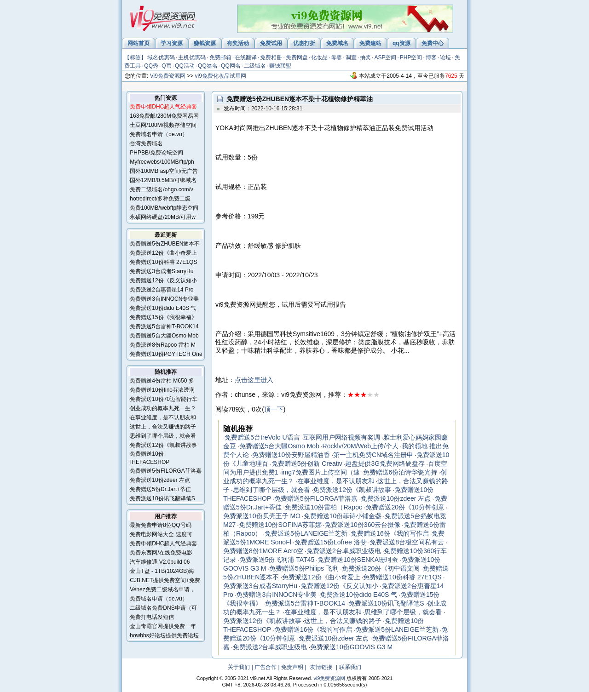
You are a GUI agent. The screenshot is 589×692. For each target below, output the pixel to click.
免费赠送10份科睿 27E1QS (163, 262)
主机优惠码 (192, 57)
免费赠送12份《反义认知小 (163, 280)
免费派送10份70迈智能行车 (163, 399)
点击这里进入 (254, 379)
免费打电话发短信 (152, 617)
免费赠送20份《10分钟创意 (404, 507)
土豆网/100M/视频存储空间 (163, 125)
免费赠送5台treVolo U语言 (262, 437)
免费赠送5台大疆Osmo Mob (164, 335)
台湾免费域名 (146, 143)
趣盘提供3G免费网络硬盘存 (385, 463)
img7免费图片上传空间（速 (320, 472)
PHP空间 (411, 57)
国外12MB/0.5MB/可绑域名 (163, 180)
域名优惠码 (161, 57)
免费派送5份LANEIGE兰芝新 (306, 533)
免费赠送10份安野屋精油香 (291, 454)
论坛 (445, 57)
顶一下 (273, 409)
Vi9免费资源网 (167, 76)
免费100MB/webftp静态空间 (164, 208)
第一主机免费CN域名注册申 (373, 454)
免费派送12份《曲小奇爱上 (163, 253)
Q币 (166, 66)
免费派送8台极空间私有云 (407, 542)
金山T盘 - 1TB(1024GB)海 (162, 571)
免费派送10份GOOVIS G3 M (351, 647)
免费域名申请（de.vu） (158, 134)
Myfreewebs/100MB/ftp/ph (162, 162)
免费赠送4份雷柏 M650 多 (162, 380)
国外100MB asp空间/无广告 (164, 171)
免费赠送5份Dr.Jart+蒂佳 (160, 489)
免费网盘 (297, 57)
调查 (351, 57)
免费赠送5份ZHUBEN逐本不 (165, 243)
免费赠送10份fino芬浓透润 (162, 390)
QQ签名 (208, 66)
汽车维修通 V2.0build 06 (160, 562)
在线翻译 (246, 57)
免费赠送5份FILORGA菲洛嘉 (165, 471)
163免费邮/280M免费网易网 (164, 116)
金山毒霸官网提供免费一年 (163, 626)
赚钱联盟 (280, 66)
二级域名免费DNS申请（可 (163, 608)
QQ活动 (185, 66)
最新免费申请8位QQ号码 (160, 525)
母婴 (336, 57)
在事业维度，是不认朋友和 (163, 417)
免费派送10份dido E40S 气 (163, 308)
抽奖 (365, 57)
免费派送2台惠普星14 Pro (161, 289)
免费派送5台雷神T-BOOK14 (164, 326)
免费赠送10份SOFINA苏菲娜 (280, 524)
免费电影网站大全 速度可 (161, 534)
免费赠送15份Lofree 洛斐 (330, 542)
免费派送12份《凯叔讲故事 (163, 445)
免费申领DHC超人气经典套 (163, 543)
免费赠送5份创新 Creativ (306, 463)
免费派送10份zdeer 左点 (160, 480)
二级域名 (255, 66)
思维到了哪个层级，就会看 (163, 436)
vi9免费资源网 (329, 678)
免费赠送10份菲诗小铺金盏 (343, 516)
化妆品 (319, 57)
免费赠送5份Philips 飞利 (304, 568)
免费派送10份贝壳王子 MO (261, 516)
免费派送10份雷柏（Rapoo (324, 507)
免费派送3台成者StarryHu (161, 271)
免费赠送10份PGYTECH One (166, 354)
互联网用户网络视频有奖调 (341, 437)
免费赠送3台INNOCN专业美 (164, 299)
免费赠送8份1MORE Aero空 (263, 551)
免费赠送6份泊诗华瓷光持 (400, 472)
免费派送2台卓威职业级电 (343, 551)
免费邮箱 (220, 57)
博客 (431, 57)
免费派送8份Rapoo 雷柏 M (163, 345)
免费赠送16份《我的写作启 (390, 533)
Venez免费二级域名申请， (162, 589)
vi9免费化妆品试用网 (220, 76)
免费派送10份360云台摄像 (362, 524)
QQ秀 (151, 66)
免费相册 (271, 57)
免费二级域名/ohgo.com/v (161, 189)
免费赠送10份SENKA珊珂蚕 (358, 559)
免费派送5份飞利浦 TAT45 (277, 559)
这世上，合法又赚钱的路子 (163, 426)
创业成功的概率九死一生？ (163, 408)
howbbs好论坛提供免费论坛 (164, 635)
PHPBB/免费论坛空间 (156, 152)
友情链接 (321, 667)
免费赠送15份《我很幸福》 (163, 317)
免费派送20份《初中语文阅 (381, 568)
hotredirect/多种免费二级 (160, 198)
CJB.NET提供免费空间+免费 (165, 580)
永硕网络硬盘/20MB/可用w (163, 217)
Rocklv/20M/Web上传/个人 (360, 446)
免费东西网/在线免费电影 (161, 552)
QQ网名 (231, 66)
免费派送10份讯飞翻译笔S (162, 498)
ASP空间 (385, 57)
